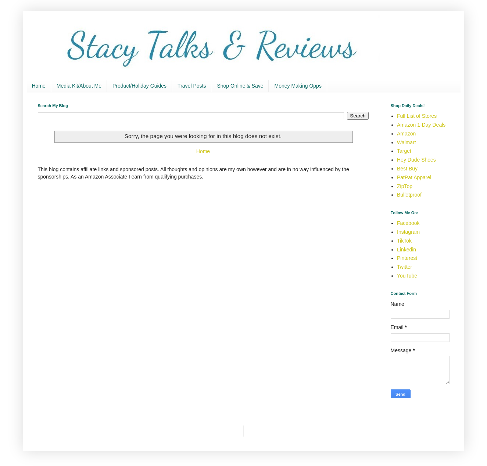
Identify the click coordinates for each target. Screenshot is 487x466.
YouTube (407, 276)
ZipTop (404, 186)
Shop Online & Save (240, 86)
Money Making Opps (297, 86)
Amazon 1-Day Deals (421, 125)
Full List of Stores (417, 116)
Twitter (404, 267)
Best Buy (407, 169)
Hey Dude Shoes (416, 160)
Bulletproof (409, 195)
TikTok (404, 241)
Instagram (408, 232)
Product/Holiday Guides (139, 86)
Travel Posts (192, 86)
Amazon (406, 134)
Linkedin (406, 250)
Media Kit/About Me (79, 86)
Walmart (406, 142)
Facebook (408, 223)
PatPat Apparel (414, 177)
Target (404, 151)
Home (39, 86)
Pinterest (407, 258)
